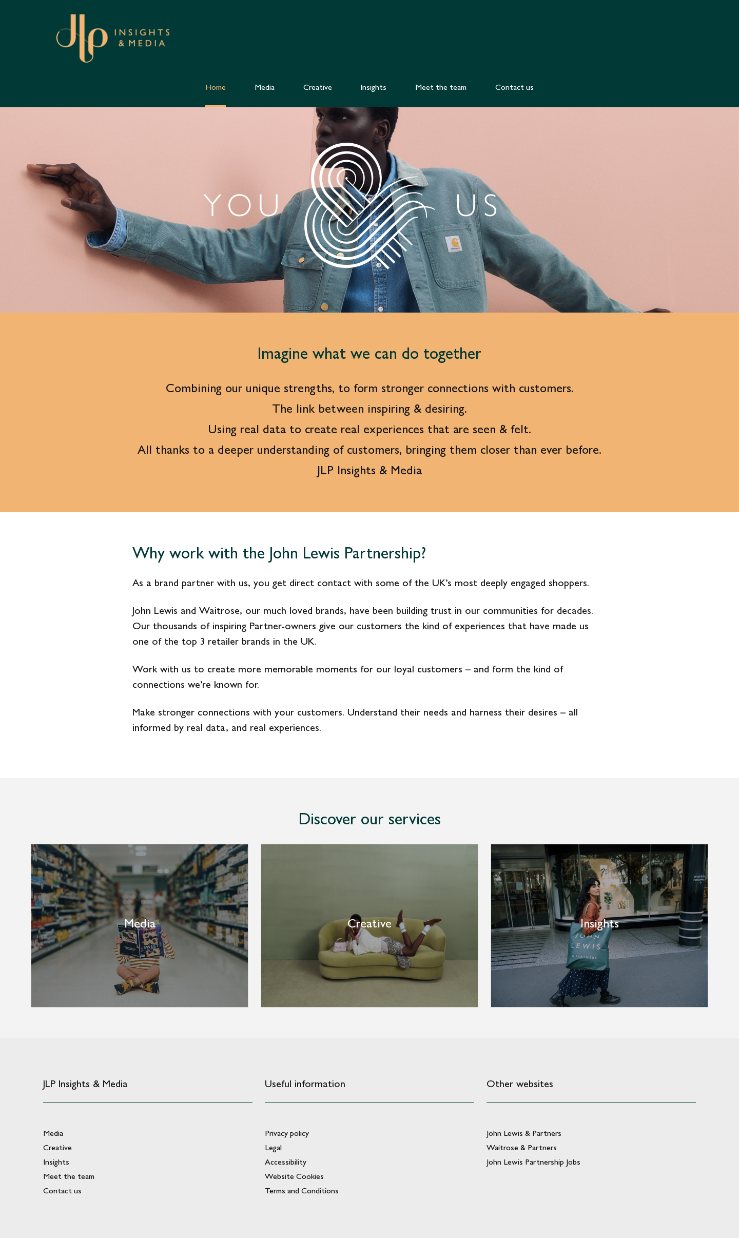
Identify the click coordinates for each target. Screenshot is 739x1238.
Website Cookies (294, 1176)
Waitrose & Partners (522, 1147)
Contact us (62, 1190)
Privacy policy (287, 1133)
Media (53, 1133)
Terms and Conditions (302, 1190)
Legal (273, 1147)
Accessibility (285, 1162)
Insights (56, 1162)
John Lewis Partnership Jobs (533, 1162)
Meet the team (68, 1176)
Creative (57, 1147)
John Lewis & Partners (524, 1133)
